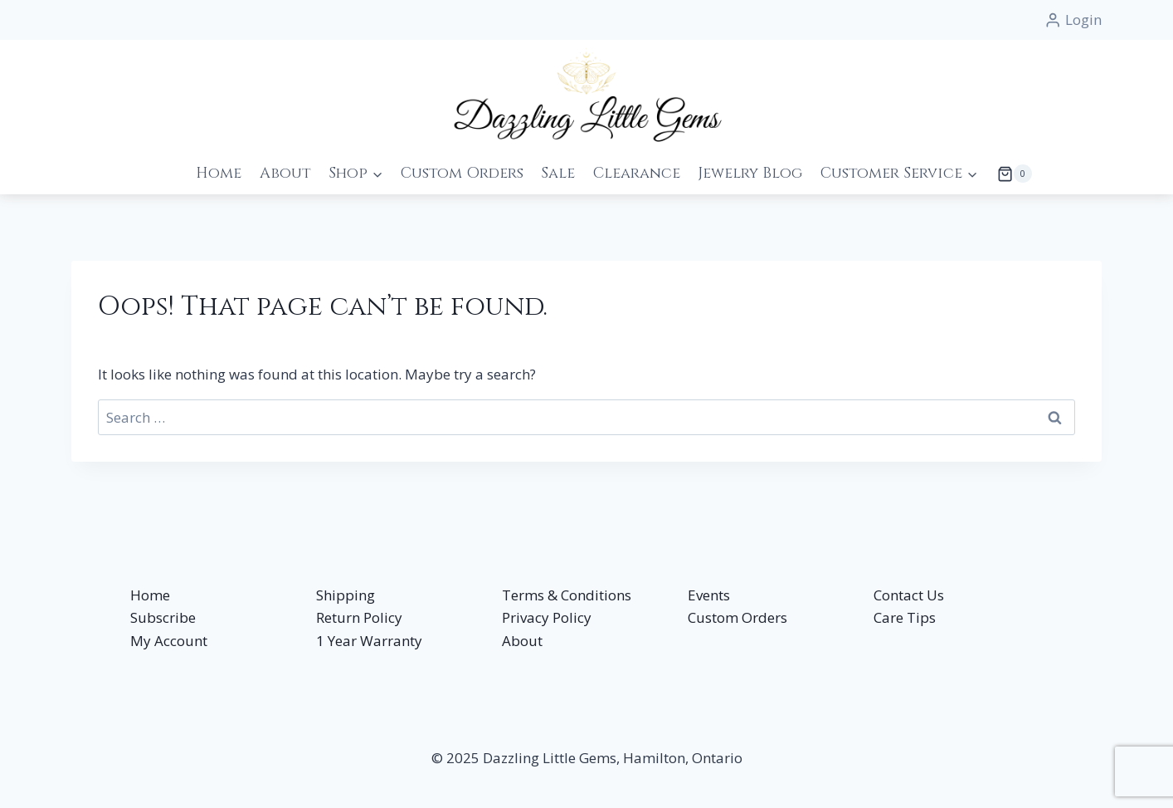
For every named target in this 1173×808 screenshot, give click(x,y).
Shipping (345, 595)
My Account (168, 640)
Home (218, 173)
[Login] (1073, 20)
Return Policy (359, 617)
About (285, 173)
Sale (558, 173)
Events (709, 595)
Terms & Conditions (566, 595)
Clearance (636, 173)
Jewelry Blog (750, 173)
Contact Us (909, 595)
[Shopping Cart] (1009, 173)
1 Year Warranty (369, 640)
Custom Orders (462, 173)
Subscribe (163, 617)
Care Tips (905, 617)
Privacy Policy (546, 617)
